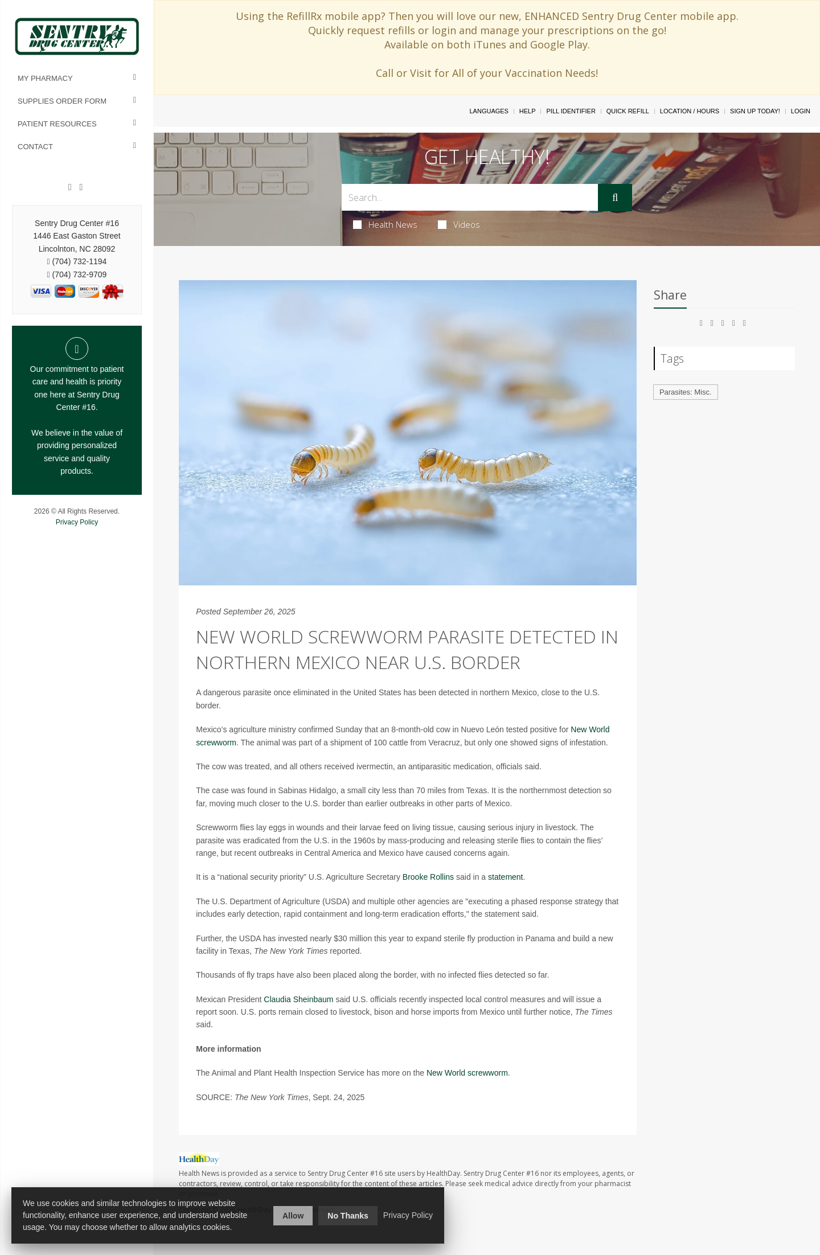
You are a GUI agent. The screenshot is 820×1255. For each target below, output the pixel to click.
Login (800, 111)
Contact (35, 146)
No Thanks (347, 1215)
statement (505, 876)
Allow (293, 1215)
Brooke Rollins (428, 876)
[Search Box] (470, 197)
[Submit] (615, 197)
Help (527, 111)
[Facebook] (70, 187)
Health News (385, 224)
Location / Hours (689, 111)
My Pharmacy (45, 78)
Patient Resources (57, 124)
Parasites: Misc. (685, 392)
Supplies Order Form (62, 101)
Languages (488, 111)
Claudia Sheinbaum (298, 999)
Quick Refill (627, 111)
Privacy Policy (77, 522)
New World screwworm (467, 1072)
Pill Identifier (570, 111)
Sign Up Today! (755, 111)
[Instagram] (81, 187)
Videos (459, 224)
